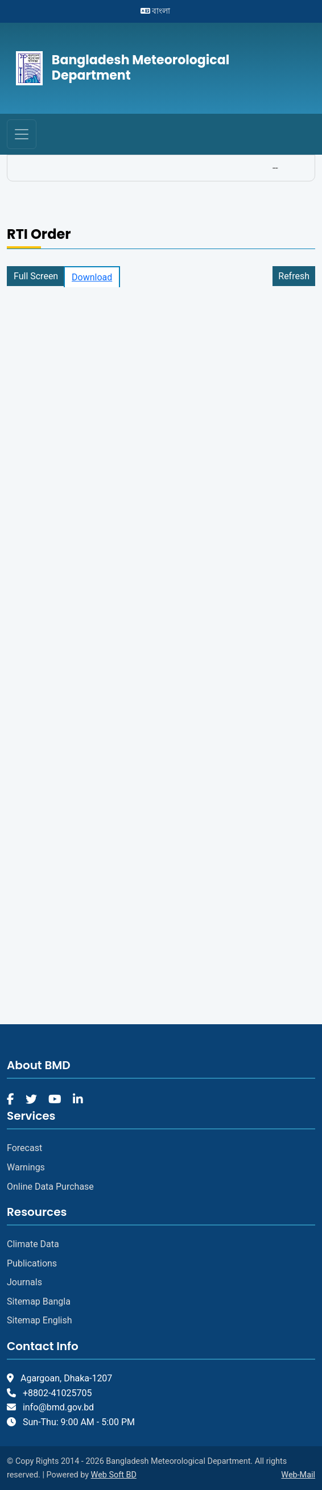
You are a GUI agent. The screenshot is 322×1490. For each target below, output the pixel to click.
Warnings (26, 1167)
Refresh (293, 276)
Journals (24, 1282)
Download (92, 277)
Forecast (24, 1148)
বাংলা (155, 10)
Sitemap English (39, 1320)
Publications (32, 1263)
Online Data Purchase (50, 1186)
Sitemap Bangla (39, 1301)
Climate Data (33, 1244)
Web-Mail (298, 1475)
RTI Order (39, 234)
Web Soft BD (114, 1475)
